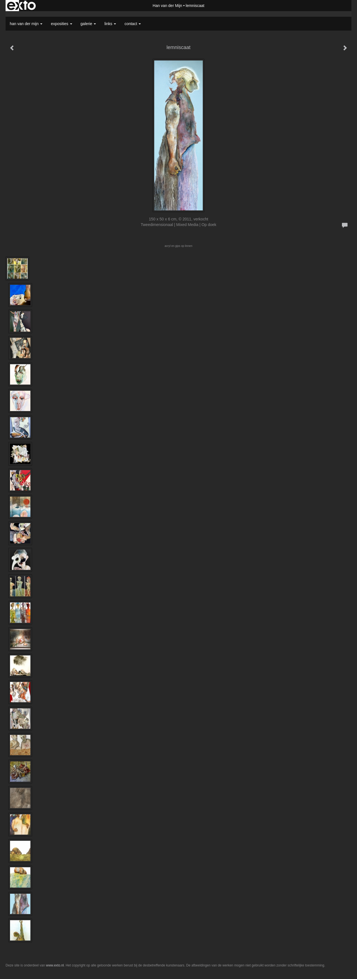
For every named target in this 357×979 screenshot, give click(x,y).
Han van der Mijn (167, 5)
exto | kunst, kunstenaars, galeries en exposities (21, 5)
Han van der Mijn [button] (26, 23)
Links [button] (110, 23)
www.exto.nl (55, 965)
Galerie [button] (88, 23)
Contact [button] (132, 23)
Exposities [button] (61, 23)
